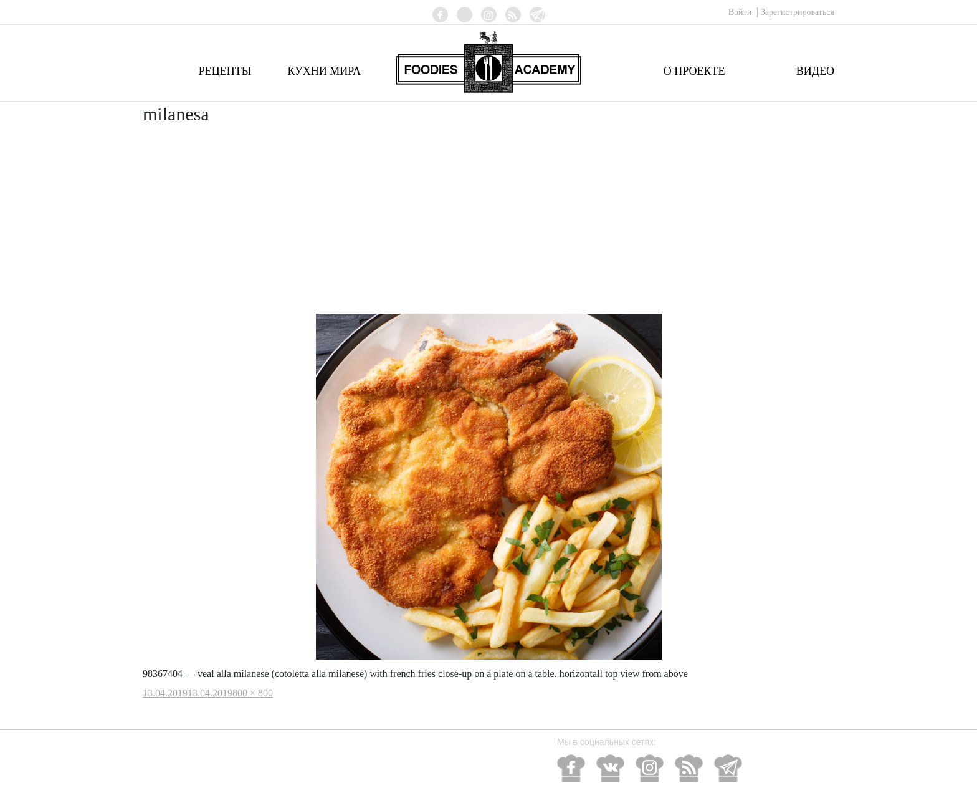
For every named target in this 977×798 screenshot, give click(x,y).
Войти (741, 12)
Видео (815, 71)
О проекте (694, 71)
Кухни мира (324, 71)
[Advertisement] (488, 220)
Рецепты (225, 71)
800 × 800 (252, 693)
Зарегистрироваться (797, 12)
